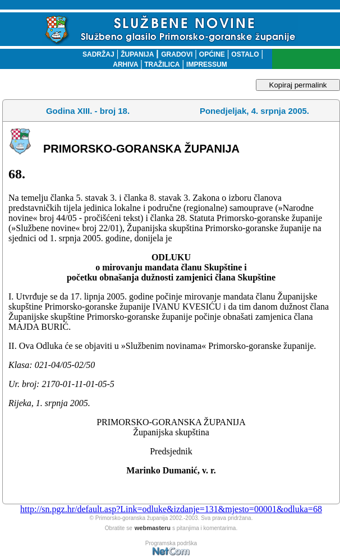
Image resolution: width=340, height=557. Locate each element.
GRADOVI (176, 54)
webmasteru (153, 527)
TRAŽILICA (161, 64)
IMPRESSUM (206, 64)
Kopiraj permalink (298, 85)
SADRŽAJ (95, 54)
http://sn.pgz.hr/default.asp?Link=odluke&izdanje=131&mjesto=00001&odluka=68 (171, 509)
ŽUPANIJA (137, 54)
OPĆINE (212, 54)
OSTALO (245, 54)
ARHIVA (125, 64)
